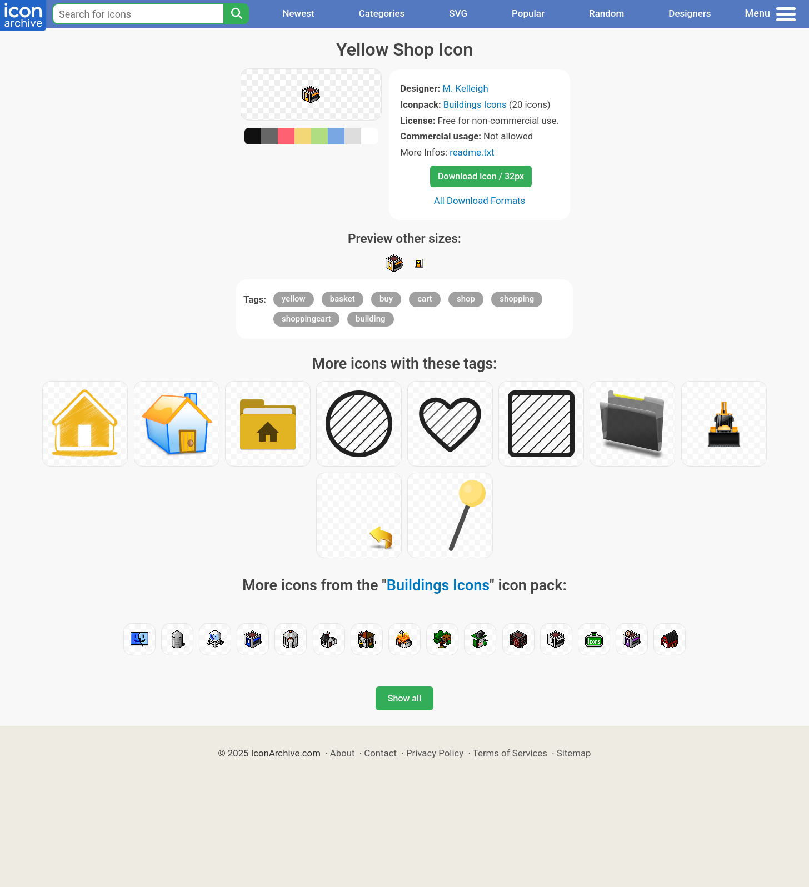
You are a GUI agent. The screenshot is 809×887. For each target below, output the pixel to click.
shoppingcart (306, 319)
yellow (294, 299)
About (342, 753)
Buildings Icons (475, 104)
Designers (689, 13)
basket (342, 299)
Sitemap (574, 753)
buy (386, 299)
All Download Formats (480, 200)
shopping (517, 299)
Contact (380, 753)
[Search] (236, 13)
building (371, 319)
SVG (458, 13)
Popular (528, 13)
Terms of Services (510, 753)
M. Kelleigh (465, 88)
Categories (382, 13)
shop (466, 299)
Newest (298, 13)
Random (606, 13)
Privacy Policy (434, 753)
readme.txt (472, 152)
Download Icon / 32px (481, 176)
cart (424, 299)
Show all (404, 698)
